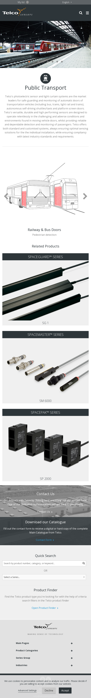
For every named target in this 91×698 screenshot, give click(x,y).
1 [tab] (29, 61)
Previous (3, 44)
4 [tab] (43, 61)
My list (23, 2)
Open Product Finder (44, 608)
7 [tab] (57, 61)
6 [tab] (52, 61)
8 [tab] (62, 61)
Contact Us (43, 511)
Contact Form (44, 540)
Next (87, 44)
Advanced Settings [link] (27, 690)
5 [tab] (47, 61)
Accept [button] (65, 690)
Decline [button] (49, 690)
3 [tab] (38, 61)
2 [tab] (33, 61)
